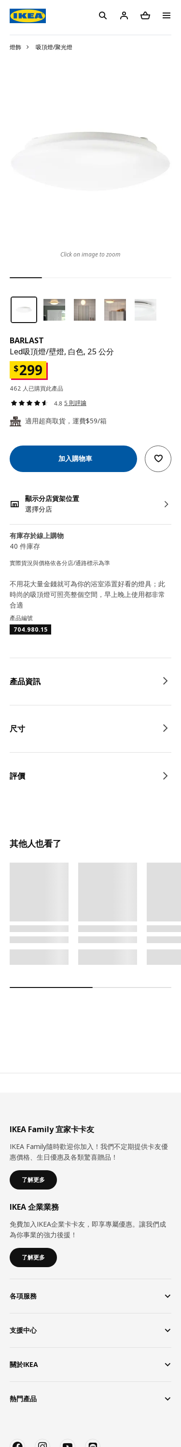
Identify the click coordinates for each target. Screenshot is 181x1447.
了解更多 (33, 1180)
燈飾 (15, 47)
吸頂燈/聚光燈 (54, 47)
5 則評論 (75, 403)
